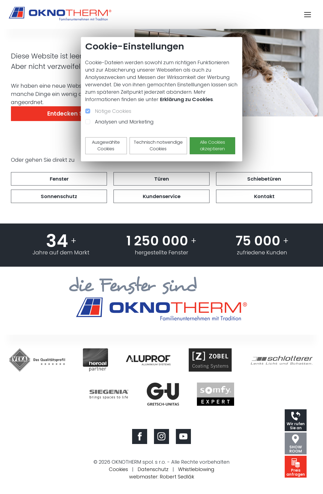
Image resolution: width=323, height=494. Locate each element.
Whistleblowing (196, 469)
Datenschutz (153, 469)
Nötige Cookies (113, 111)
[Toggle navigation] (307, 14)
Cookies (118, 469)
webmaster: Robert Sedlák (161, 476)
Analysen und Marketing (124, 121)
